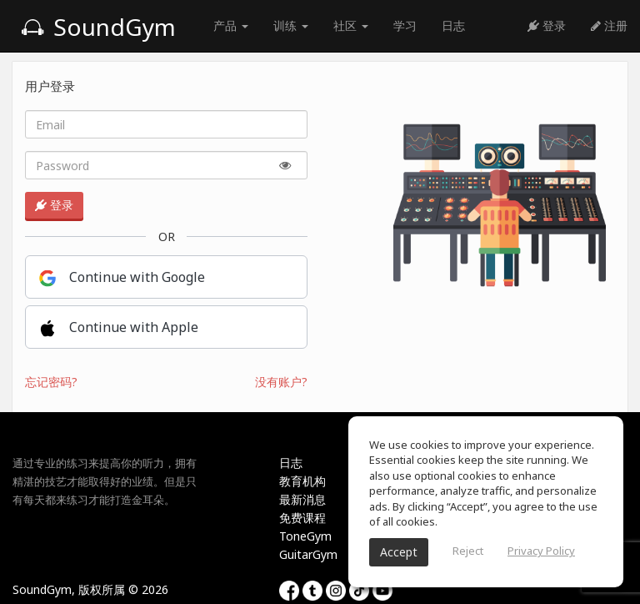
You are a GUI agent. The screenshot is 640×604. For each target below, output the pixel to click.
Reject (467, 550)
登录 (547, 25)
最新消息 (302, 499)
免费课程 (302, 518)
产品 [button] (230, 25)
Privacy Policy (541, 550)
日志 (453, 25)
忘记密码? (51, 382)
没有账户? (281, 382)
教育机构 (302, 481)
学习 (405, 25)
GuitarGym (308, 554)
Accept (399, 552)
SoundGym (98, 27)
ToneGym (305, 536)
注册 (609, 25)
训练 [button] (290, 25)
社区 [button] (350, 25)
